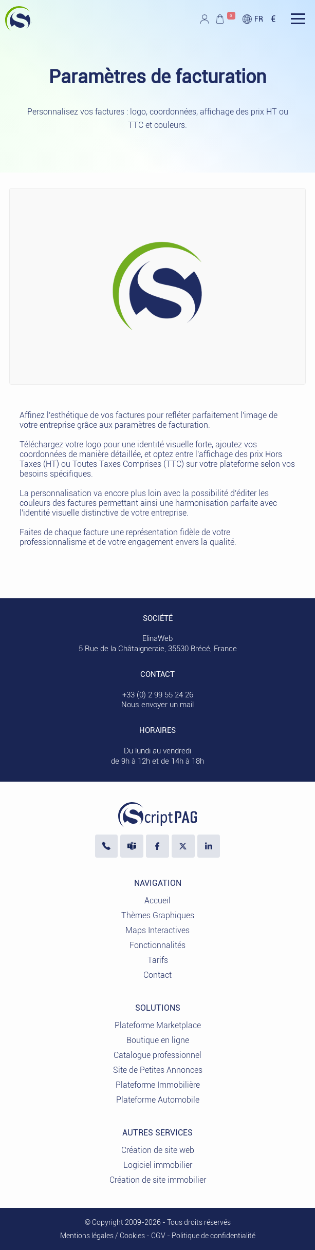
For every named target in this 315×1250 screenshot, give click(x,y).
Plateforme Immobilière (158, 1085)
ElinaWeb (157, 638)
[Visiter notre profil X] (183, 846)
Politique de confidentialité (213, 1236)
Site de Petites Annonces (157, 1070)
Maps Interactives (157, 930)
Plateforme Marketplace (158, 1025)
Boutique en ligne (157, 1040)
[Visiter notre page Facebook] (157, 846)
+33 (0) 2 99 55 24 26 (157, 694)
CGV (158, 1236)
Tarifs (157, 960)
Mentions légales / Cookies (102, 1236)
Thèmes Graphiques (157, 915)
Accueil (157, 900)
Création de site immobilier (157, 1180)
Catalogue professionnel (157, 1055)
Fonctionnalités (157, 945)
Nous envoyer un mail (157, 704)
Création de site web (157, 1150)
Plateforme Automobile (157, 1100)
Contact (157, 975)
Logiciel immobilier (157, 1165)
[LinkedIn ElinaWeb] (208, 846)
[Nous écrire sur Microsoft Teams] (131, 846)
